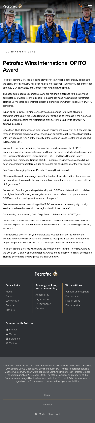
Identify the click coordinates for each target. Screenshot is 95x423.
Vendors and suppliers (77, 291)
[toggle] (90, 5)
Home (47, 395)
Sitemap (47, 404)
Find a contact (73, 296)
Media (9, 291)
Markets (10, 310)
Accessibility (42, 294)
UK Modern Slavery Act (47, 414)
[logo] (12, 5)
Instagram (14, 338)
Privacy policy (43, 304)
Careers (10, 296)
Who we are (12, 300)
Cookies (40, 308)
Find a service (73, 305)
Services (11, 305)
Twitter (13, 343)
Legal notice (42, 299)
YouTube (13, 334)
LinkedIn (13, 329)
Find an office (72, 300)
